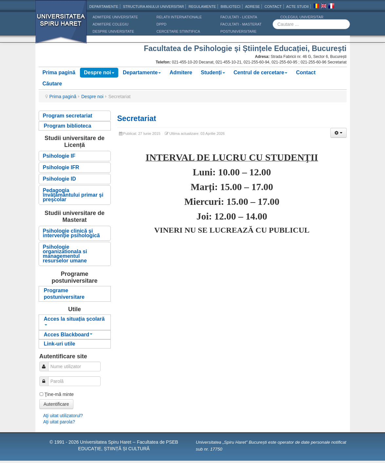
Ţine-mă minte (59, 394)
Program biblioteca (67, 126)
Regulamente (202, 7)
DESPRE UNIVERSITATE (113, 31)
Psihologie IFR (61, 167)
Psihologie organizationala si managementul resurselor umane (65, 253)
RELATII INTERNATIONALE (179, 17)
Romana (316, 6)
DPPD (162, 24)
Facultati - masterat (241, 24)
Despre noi (99, 72)
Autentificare (56, 404)
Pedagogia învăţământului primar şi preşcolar (73, 194)
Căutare (52, 83)
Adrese (252, 7)
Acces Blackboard (68, 334)
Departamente (104, 7)
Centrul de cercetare (261, 72)
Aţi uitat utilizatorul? (63, 415)
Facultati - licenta (239, 17)
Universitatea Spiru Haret (61, 26)
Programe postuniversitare (64, 294)
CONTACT (272, 7)
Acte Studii (297, 7)
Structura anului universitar (153, 7)
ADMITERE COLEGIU (110, 24)
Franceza (331, 6)
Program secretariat (67, 115)
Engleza (324, 6)
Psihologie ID (59, 179)
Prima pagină (59, 72)
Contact (306, 72)
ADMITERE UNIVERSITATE (115, 17)
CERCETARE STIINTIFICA (178, 31)
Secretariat (136, 118)
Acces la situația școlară (74, 321)
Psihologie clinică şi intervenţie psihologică (71, 233)
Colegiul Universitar (301, 17)
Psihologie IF (59, 156)
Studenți (213, 72)
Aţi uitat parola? (59, 421)
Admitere (180, 72)
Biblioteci (231, 7)
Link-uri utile (59, 344)
